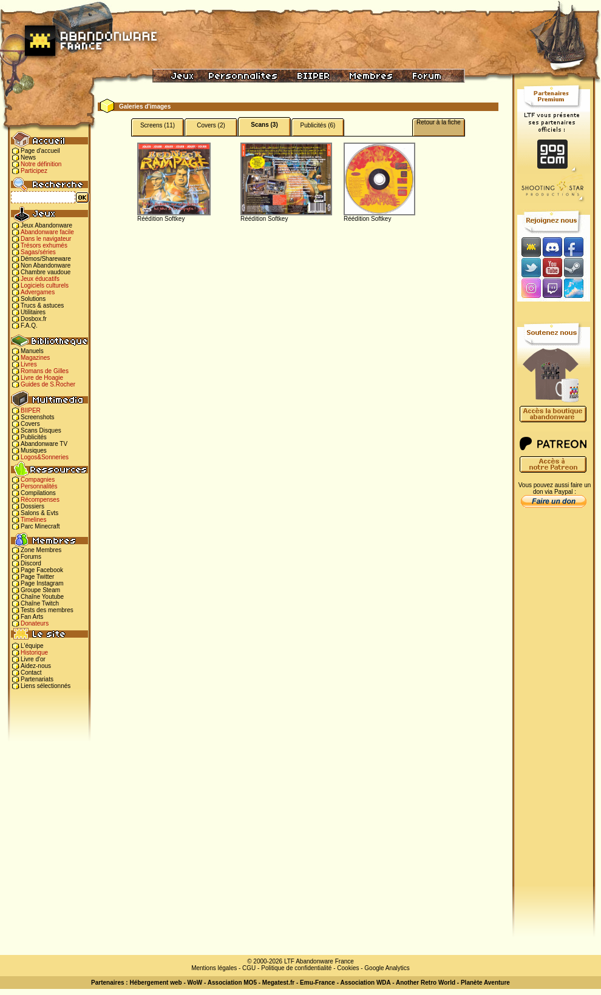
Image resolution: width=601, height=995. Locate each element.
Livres (29, 364)
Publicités (34, 437)
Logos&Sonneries (45, 457)
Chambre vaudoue (45, 272)
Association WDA (365, 982)
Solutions (33, 298)
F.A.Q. (29, 325)
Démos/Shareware (46, 258)
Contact (31, 672)
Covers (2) (211, 125)
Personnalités (39, 486)
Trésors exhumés (44, 245)
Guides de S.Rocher (48, 384)
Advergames (38, 292)
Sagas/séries (38, 252)
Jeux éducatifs (40, 278)
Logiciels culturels (45, 285)
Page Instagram (42, 583)
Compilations (38, 493)
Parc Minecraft (40, 526)
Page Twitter (37, 576)
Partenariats (37, 679)
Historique (34, 652)
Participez (34, 170)
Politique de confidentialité (296, 968)
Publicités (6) (318, 125)
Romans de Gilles (45, 371)
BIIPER (31, 410)
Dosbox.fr (34, 318)
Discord (31, 563)
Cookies (348, 968)
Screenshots (38, 417)
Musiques (34, 450)
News (28, 157)
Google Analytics (387, 968)
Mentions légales (214, 968)
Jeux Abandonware (46, 225)
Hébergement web (155, 982)
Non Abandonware (45, 265)
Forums (31, 556)
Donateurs (35, 623)
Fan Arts (32, 616)
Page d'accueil (40, 150)
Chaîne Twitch (40, 603)
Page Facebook (42, 570)
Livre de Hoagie (42, 377)
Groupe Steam (40, 590)
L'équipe (32, 646)
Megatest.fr (278, 982)
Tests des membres (47, 610)
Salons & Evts (39, 513)
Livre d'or (33, 659)
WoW (195, 982)
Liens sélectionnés (45, 686)
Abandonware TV (44, 443)
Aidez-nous (36, 666)
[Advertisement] (553, 704)
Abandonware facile (47, 232)
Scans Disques (41, 430)
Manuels (32, 351)
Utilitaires (33, 312)
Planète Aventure (485, 982)
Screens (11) (157, 125)
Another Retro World (425, 982)
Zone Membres (41, 550)
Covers (30, 423)
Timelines (33, 519)
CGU (249, 968)
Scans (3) (264, 124)
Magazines (35, 357)
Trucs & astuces (42, 305)
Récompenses (40, 499)
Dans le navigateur (46, 238)
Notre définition (41, 164)
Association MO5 (232, 982)
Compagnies (38, 479)
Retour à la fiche (438, 122)
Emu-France (317, 982)
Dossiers (32, 506)
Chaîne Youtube (42, 596)
